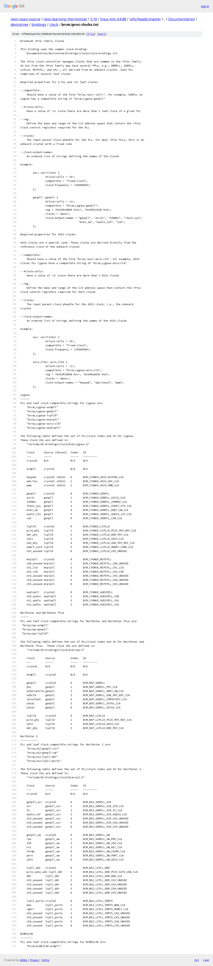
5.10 (93, 19)
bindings (39, 24)
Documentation (181, 19)
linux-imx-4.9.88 (113, 19)
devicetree (19, 24)
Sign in (205, 6)
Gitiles (23, 960)
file (91, 34)
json (206, 960)
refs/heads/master (145, 19)
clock (54, 24)
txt (196, 960)
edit (102, 34)
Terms (45, 960)
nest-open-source (25, 19)
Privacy (34, 960)
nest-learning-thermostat (65, 19)
